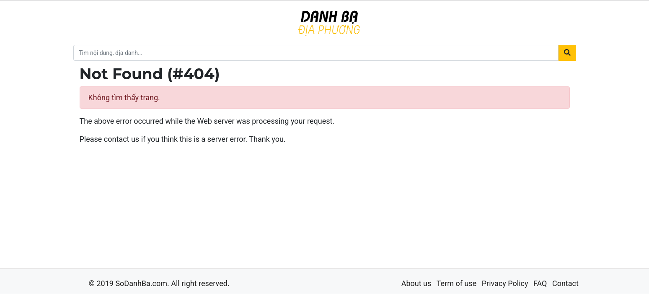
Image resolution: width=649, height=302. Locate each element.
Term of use (457, 283)
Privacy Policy (505, 283)
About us (416, 283)
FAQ (540, 283)
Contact (565, 283)
